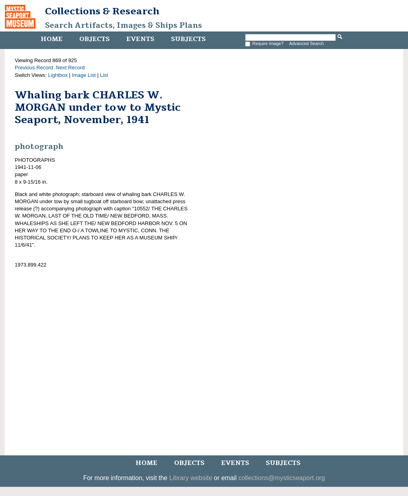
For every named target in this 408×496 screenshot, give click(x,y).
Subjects (188, 39)
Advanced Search (306, 43)
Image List (84, 75)
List (104, 75)
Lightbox (58, 75)
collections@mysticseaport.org (281, 477)
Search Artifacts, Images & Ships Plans (123, 25)
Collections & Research (102, 11)
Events (140, 39)
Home (52, 39)
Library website (190, 477)
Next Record (70, 68)
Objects (94, 39)
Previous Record (34, 68)
